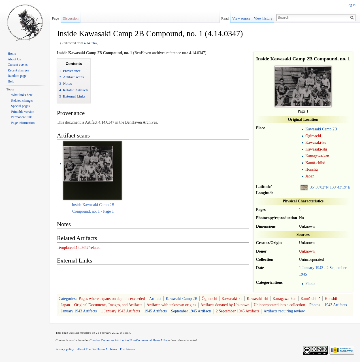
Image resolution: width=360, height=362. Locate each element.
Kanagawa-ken (317, 156)
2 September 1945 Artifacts (237, 311)
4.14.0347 (90, 43)
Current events (17, 65)
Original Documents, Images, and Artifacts (108, 305)
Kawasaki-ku (315, 142)
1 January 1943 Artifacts (120, 311)
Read (225, 18)
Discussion (70, 18)
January (308, 268)
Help (11, 81)
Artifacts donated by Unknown (225, 305)
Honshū (311, 169)
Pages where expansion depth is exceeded (112, 299)
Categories (67, 299)
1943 (319, 268)
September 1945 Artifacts (191, 311)
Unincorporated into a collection (279, 305)
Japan (309, 176)
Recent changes (18, 70)
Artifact (155, 299)
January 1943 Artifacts (79, 311)
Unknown (307, 251)
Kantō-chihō (315, 163)
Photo (310, 283)
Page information (23, 123)
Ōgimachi (313, 136)
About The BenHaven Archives (97, 349)
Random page (17, 76)
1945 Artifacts (155, 311)
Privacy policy (65, 349)
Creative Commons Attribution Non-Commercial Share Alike (128, 340)
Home (12, 54)
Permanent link (21, 117)
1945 (303, 274)
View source (241, 18)
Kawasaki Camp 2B (321, 129)
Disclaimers (127, 349)
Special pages (20, 106)
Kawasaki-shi (316, 149)
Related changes (22, 101)
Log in (350, 5)
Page (55, 18)
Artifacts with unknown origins (171, 305)
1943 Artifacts (335, 305)
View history (263, 18)
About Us (14, 59)
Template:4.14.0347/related (79, 247)
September (337, 268)
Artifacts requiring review (283, 311)
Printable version (22, 112)
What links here (22, 95)
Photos (314, 305)
